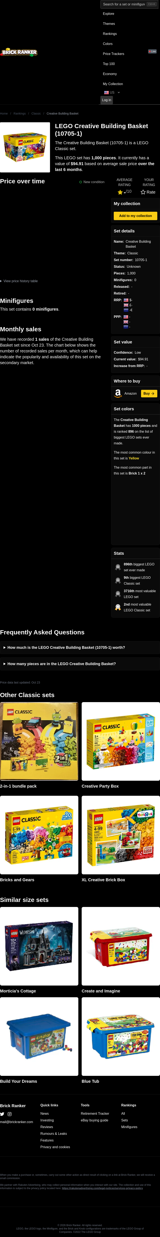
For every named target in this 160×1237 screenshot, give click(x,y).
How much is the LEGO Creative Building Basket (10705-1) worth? (66, 647)
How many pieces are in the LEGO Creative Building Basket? (62, 664)
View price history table (21, 281)
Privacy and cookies (55, 1147)
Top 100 (109, 64)
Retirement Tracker (95, 1113)
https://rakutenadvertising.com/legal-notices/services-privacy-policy (102, 1188)
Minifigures (129, 1127)
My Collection (113, 84)
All (123, 1113)
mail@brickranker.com (16, 1122)
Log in (106, 100)
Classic (36, 113)
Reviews (46, 1127)
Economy (110, 74)
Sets (124, 1120)
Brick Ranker (13, 1105)
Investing (47, 1120)
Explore (108, 13)
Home (4, 113)
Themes (109, 24)
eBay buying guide (94, 1120)
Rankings (110, 34)
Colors (107, 44)
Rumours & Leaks (53, 1133)
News (44, 1113)
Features (47, 1140)
